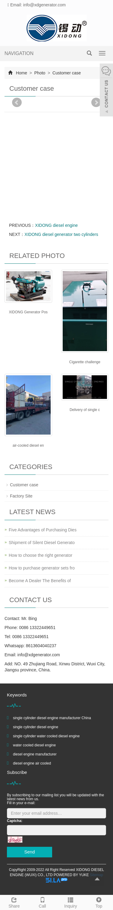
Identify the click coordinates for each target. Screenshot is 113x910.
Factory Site (21, 496)
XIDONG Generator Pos (28, 312)
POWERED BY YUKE (72, 875)
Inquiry (71, 901)
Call (42, 901)
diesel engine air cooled (32, 763)
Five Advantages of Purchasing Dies (43, 529)
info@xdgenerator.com (38, 654)
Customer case (66, 72)
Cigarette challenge (84, 362)
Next (96, 102)
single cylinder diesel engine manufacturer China (52, 718)
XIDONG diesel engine (56, 225)
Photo (39, 72)
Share (14, 901)
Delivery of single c (85, 410)
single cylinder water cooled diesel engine (46, 736)
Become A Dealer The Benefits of (40, 580)
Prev (17, 102)
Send (29, 851)
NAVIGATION (19, 53)
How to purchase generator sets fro (42, 568)
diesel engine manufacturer (35, 754)
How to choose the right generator (40, 555)
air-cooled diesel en (28, 445)
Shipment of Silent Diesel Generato (42, 542)
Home (21, 72)
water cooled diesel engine (34, 745)
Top (99, 901)
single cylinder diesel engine (35, 727)
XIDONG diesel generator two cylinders (61, 234)
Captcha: (14, 821)
